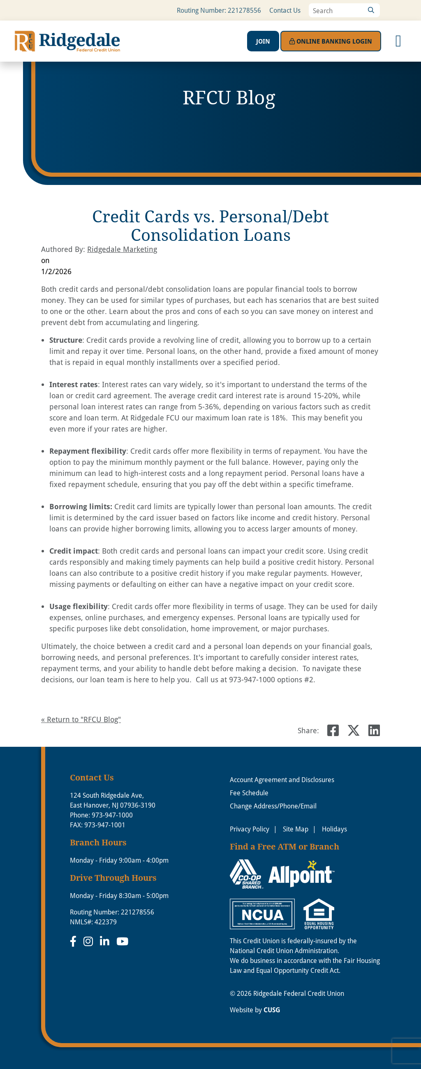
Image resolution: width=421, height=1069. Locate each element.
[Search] (371, 10)
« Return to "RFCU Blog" (81, 719)
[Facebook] (74, 941)
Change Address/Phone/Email (273, 805)
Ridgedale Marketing (122, 249)
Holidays (334, 828)
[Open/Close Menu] (398, 41)
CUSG (272, 1009)
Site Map (295, 828)
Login (330, 41)
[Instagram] (89, 941)
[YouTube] (122, 941)
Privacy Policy (249, 828)
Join (263, 41)
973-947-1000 (112, 815)
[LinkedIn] (106, 941)
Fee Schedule (249, 792)
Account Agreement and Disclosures (282, 779)
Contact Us (285, 10)
